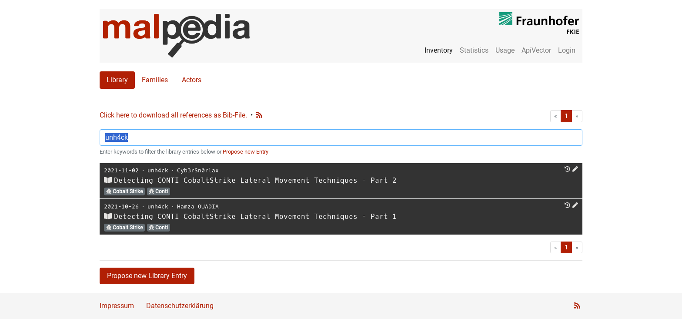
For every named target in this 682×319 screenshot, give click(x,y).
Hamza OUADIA (198, 206)
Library (117, 80)
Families (155, 80)
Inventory (439, 50)
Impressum (117, 306)
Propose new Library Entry (147, 276)
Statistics (474, 50)
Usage (505, 50)
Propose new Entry (245, 151)
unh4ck (157, 170)
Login (566, 50)
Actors (191, 80)
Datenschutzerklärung (180, 306)
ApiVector (536, 50)
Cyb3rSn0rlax (198, 170)
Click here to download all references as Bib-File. (173, 115)
